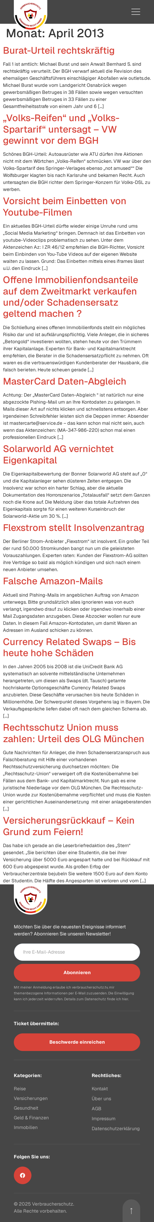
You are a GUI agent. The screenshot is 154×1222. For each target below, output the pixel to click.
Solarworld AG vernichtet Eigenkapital (58, 454)
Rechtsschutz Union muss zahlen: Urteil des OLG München (73, 732)
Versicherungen (31, 1098)
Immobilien (26, 1127)
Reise (20, 1089)
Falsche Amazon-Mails (53, 581)
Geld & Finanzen (31, 1118)
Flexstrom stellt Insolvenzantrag (73, 528)
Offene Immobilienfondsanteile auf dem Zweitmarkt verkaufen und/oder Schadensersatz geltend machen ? (70, 296)
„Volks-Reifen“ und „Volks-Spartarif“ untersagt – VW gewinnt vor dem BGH (61, 129)
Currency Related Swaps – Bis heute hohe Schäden (69, 647)
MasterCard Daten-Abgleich (64, 381)
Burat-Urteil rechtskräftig (59, 50)
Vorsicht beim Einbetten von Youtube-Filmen (64, 206)
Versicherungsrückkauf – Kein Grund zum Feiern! (69, 825)
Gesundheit (26, 1108)
